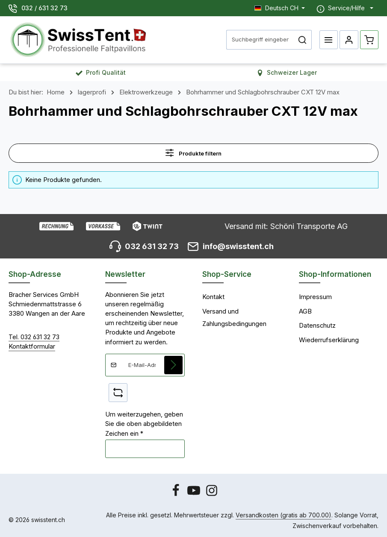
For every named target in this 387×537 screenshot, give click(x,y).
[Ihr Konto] (349, 39)
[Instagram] (211, 494)
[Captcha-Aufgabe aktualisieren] (118, 393)
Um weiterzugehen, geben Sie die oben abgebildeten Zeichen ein (144, 424)
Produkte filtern (193, 153)
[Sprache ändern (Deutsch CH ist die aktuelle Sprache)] (280, 8)
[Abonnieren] (173, 365)
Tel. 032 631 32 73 (34, 336)
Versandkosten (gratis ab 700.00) (283, 515)
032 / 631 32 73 (44, 8)
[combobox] (260, 40)
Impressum (315, 297)
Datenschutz (317, 325)
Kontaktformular (32, 346)
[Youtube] (194, 494)
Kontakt (213, 297)
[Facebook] (176, 494)
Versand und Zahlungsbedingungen (234, 318)
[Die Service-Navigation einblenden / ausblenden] (344, 8)
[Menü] (328, 39)
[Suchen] (302, 40)
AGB (305, 311)
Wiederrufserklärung (329, 340)
